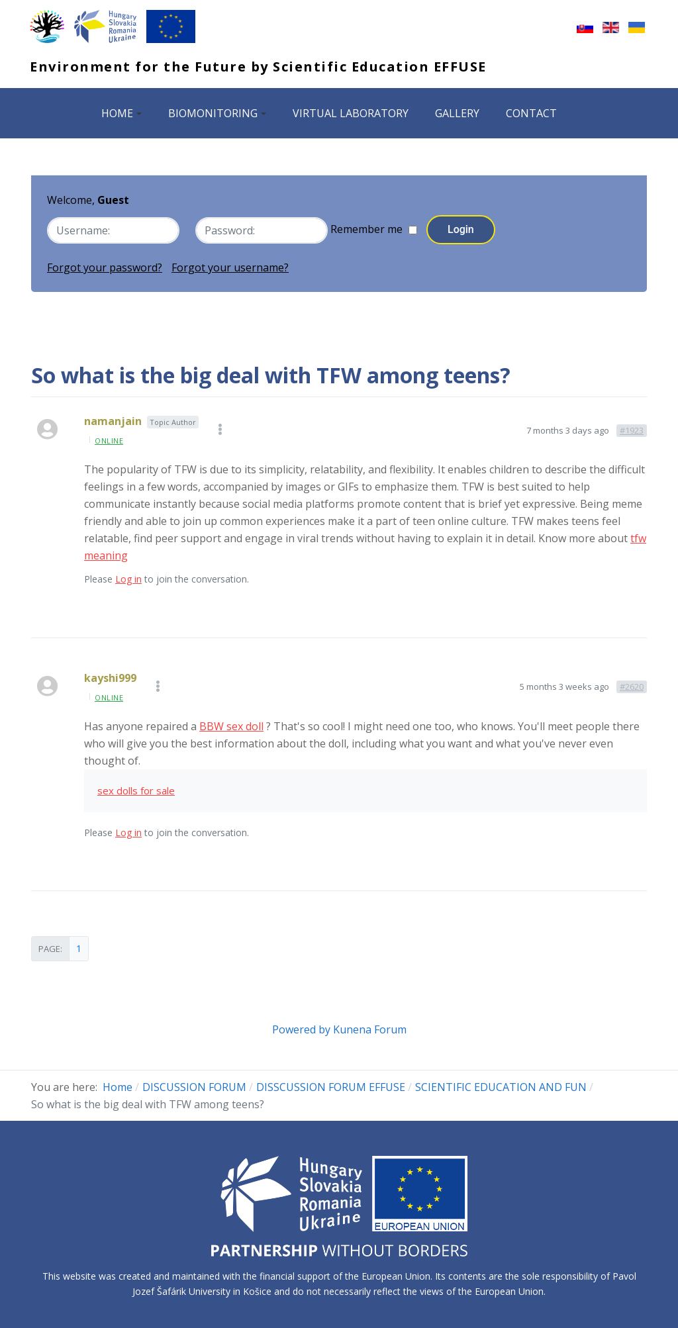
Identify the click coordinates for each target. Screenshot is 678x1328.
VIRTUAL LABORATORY (351, 113)
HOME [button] (121, 113)
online (109, 439)
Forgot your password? (104, 266)
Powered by (301, 1027)
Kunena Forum (370, 1027)
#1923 (632, 428)
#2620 (632, 684)
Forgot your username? (230, 266)
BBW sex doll (231, 724)
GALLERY (457, 113)
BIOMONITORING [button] (217, 113)
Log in (128, 577)
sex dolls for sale (136, 788)
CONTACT (531, 113)
